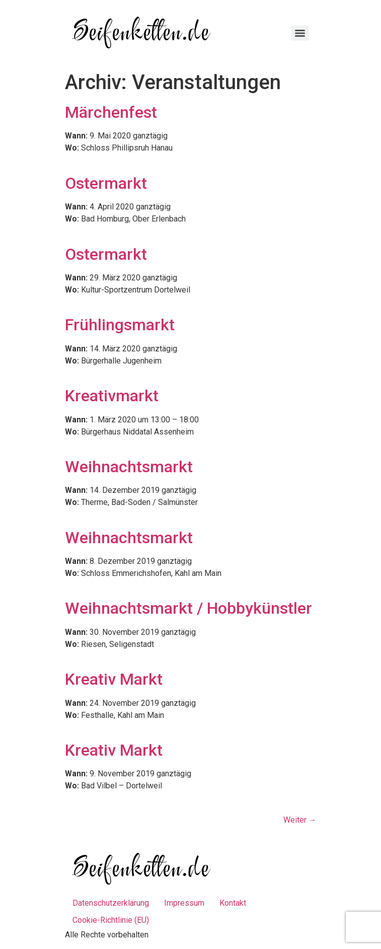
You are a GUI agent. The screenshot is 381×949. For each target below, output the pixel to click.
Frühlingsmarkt (120, 324)
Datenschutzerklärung (110, 903)
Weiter (300, 820)
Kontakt (232, 903)
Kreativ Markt (114, 679)
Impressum (184, 903)
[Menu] (300, 33)
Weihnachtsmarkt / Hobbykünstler (188, 608)
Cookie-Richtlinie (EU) (110, 920)
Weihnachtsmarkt (129, 466)
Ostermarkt (106, 183)
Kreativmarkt (112, 395)
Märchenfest (111, 112)
